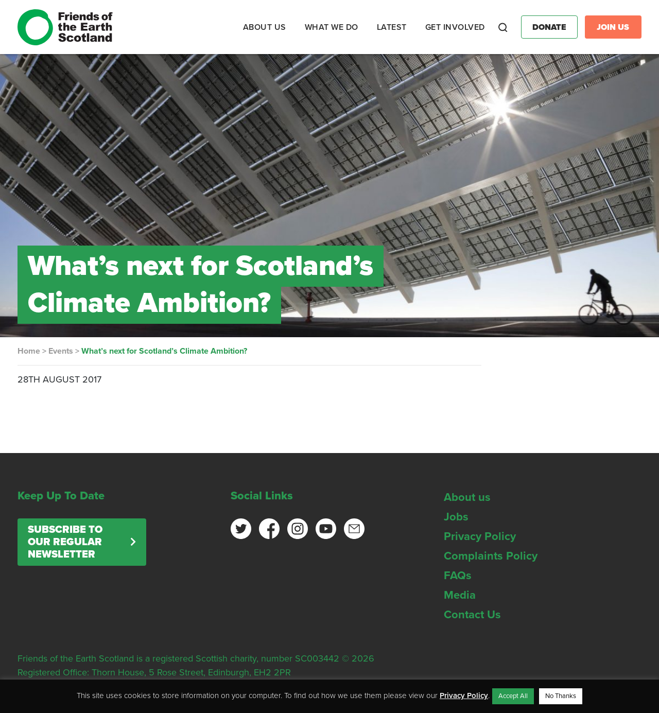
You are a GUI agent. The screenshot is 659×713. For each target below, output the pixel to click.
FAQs (458, 575)
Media (460, 595)
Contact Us (472, 614)
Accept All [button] (513, 696)
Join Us (613, 27)
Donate (549, 27)
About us (467, 497)
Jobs (456, 517)
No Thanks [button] (560, 696)
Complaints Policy (490, 556)
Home (29, 351)
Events (60, 351)
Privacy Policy (480, 536)
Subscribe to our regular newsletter (65, 542)
